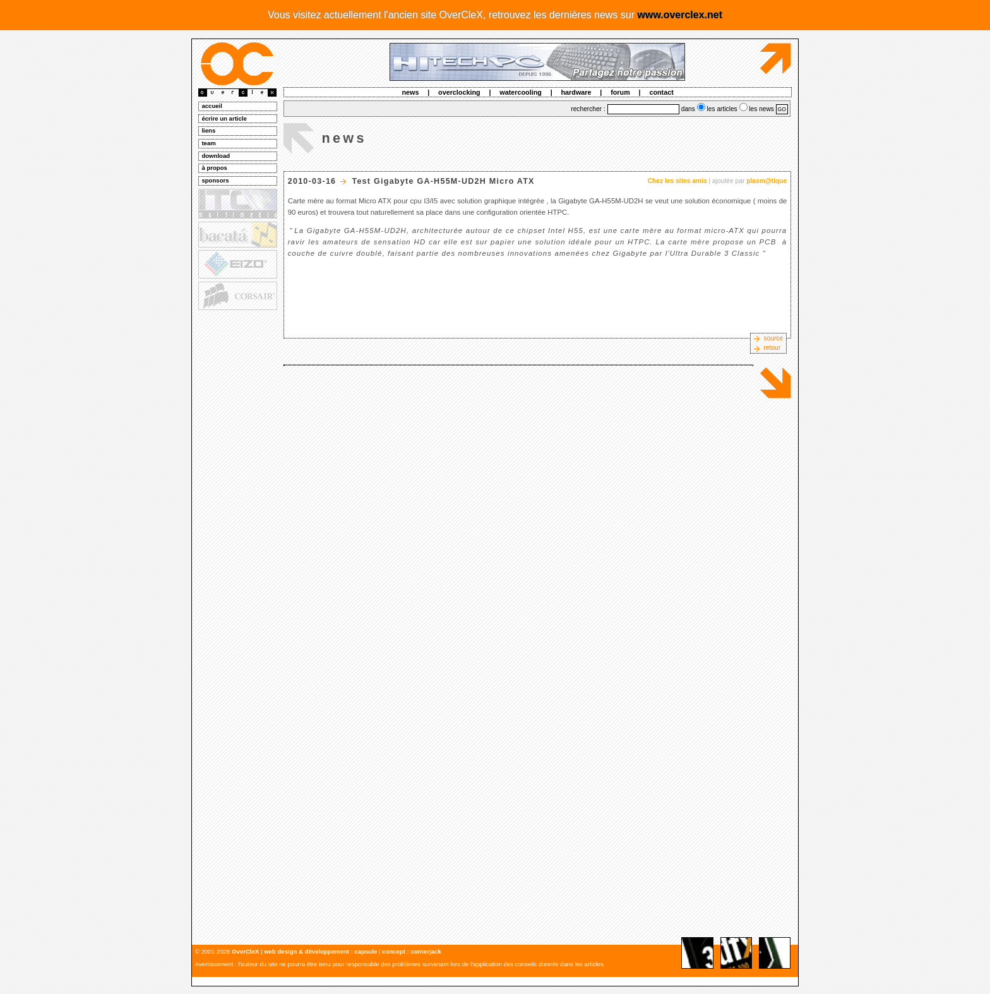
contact (661, 92)
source (773, 338)
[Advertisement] (237, 505)
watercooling (520, 92)
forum (620, 92)
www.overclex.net (679, 14)
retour (771, 347)
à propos (214, 167)
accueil (211, 105)
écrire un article (223, 118)
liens (208, 130)
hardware (576, 92)
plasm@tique (766, 180)
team (208, 143)
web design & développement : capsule (320, 951)
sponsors (215, 180)
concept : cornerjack (411, 951)
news (410, 92)
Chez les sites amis (677, 180)
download (215, 155)
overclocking (459, 92)
